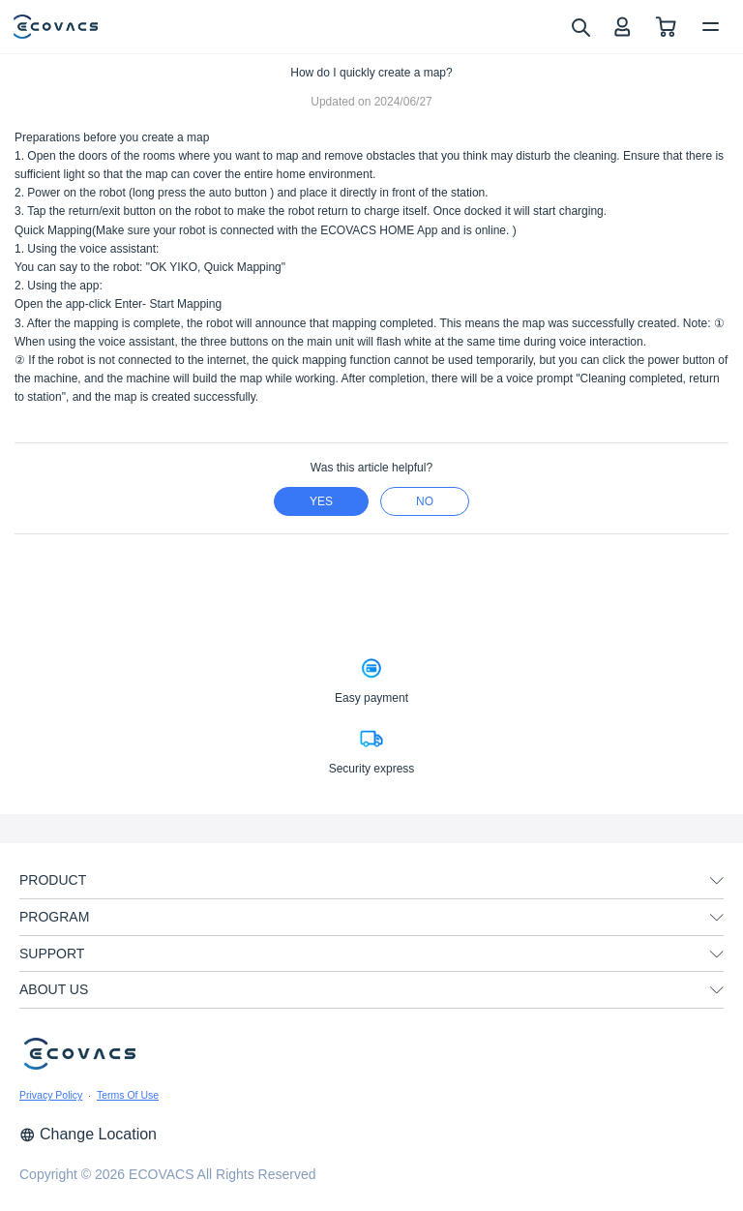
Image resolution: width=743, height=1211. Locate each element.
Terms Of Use (128, 1095)
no (424, 501)
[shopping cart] (666, 26)
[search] (580, 26)
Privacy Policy (50, 1095)
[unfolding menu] (716, 881)
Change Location (88, 1134)
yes (321, 501)
